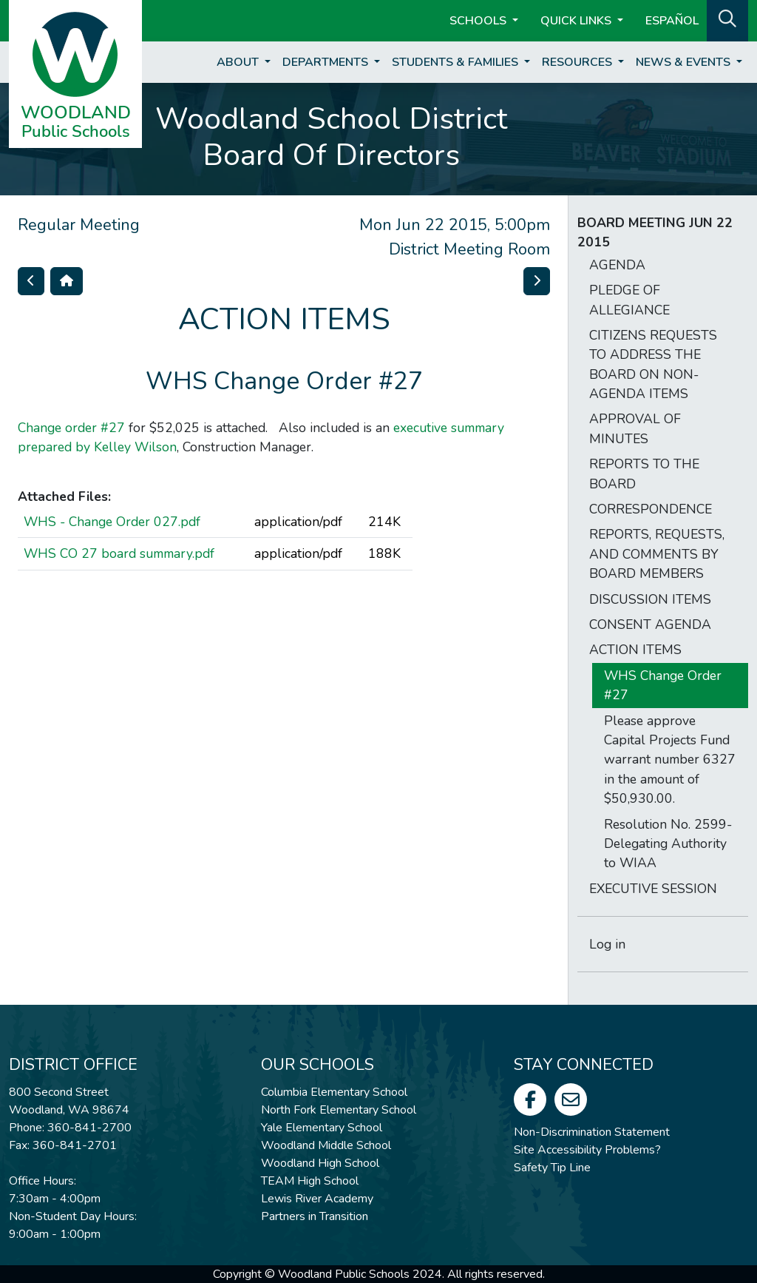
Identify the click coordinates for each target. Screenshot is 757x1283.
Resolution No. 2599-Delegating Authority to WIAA (668, 843)
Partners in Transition (314, 1216)
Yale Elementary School (321, 1127)
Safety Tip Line (552, 1167)
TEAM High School (310, 1181)
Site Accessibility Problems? (587, 1150)
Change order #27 (71, 428)
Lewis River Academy (317, 1199)
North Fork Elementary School (338, 1110)
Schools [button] (479, 21)
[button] (727, 19)
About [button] (239, 62)
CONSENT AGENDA (650, 624)
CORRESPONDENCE (650, 509)
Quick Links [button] (577, 21)
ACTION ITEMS (635, 650)
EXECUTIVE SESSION (653, 889)
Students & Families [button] (456, 62)
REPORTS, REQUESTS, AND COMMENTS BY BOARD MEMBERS (656, 553)
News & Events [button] (684, 62)
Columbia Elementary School (334, 1092)
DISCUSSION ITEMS (650, 599)
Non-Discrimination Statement (592, 1132)
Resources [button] (578, 62)
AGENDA (617, 265)
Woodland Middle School (326, 1145)
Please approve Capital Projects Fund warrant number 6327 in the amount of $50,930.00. (670, 760)
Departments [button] (326, 62)
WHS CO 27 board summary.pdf (119, 553)
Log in (607, 944)
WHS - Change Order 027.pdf (112, 522)
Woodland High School (320, 1163)
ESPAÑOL (672, 21)
